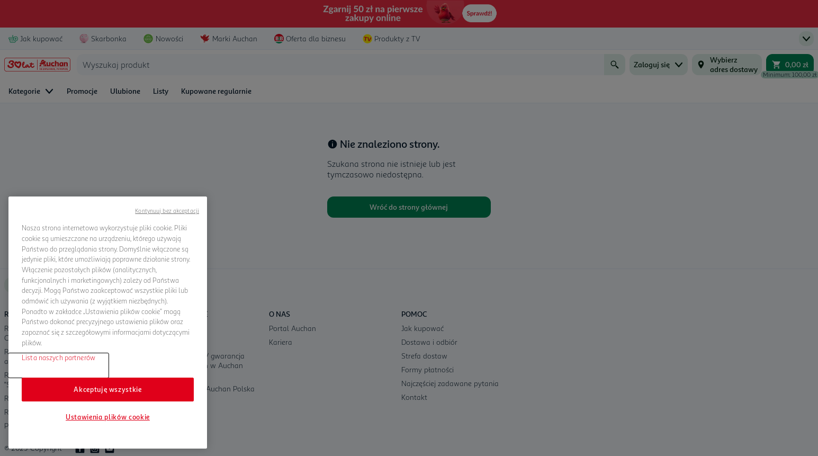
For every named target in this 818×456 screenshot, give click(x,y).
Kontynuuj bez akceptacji (167, 210)
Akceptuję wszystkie (107, 389)
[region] (107, 322)
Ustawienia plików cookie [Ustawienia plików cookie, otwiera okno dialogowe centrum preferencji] (108, 417)
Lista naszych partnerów (58, 357)
